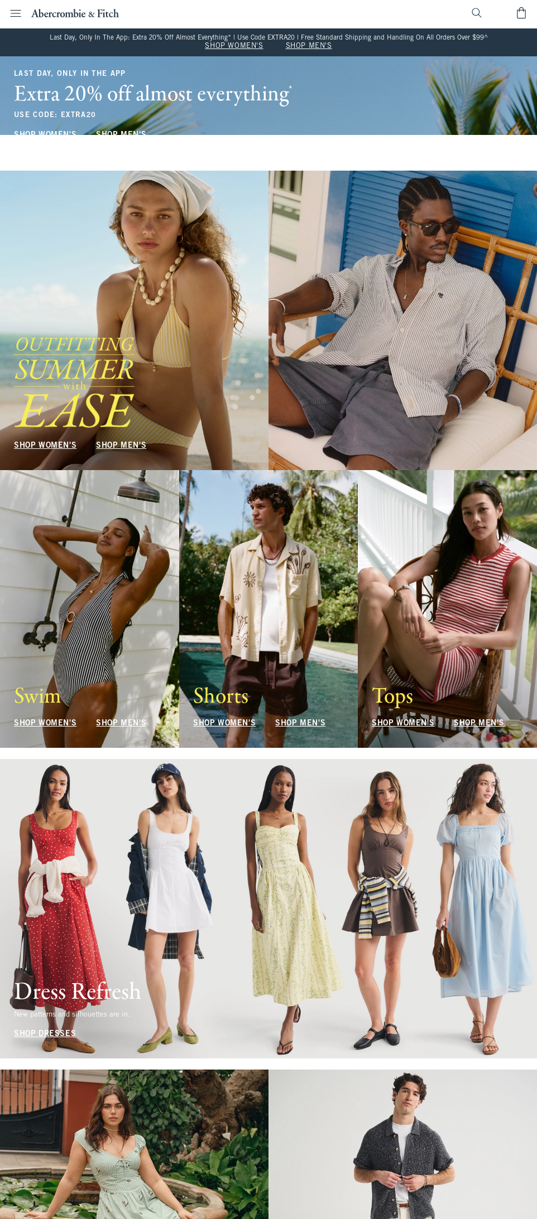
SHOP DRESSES (45, 1034)
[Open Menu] (12, 13)
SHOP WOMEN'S (234, 46)
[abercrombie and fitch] (75, 13)
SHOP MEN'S (309, 46)
